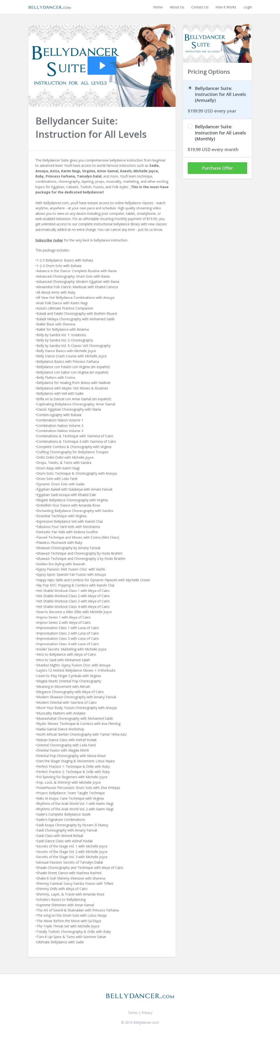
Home (158, 7)
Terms (133, 1012)
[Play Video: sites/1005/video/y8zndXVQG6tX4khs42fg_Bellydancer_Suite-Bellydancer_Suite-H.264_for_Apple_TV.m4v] (102, 65)
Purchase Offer (217, 168)
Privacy (147, 1012)
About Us (177, 7)
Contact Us (199, 7)
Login (247, 7)
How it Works (226, 7)
